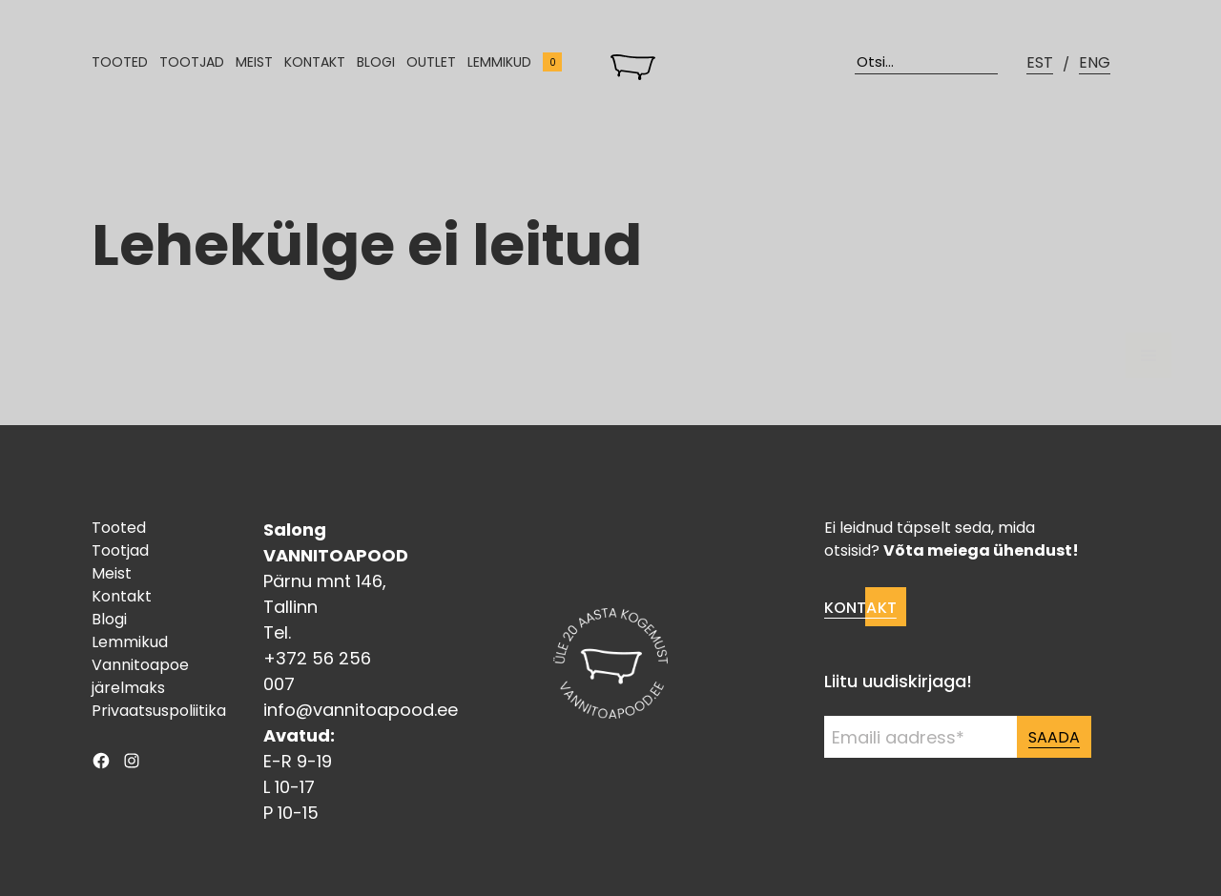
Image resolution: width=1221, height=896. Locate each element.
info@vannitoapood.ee (360, 710)
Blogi (376, 61)
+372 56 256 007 (317, 671)
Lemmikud (499, 61)
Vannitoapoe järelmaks (140, 676)
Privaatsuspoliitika (159, 711)
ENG (1094, 62)
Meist (254, 61)
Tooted (120, 61)
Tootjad (191, 61)
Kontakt (314, 61)
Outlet (431, 61)
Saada (1054, 737)
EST (1039, 62)
